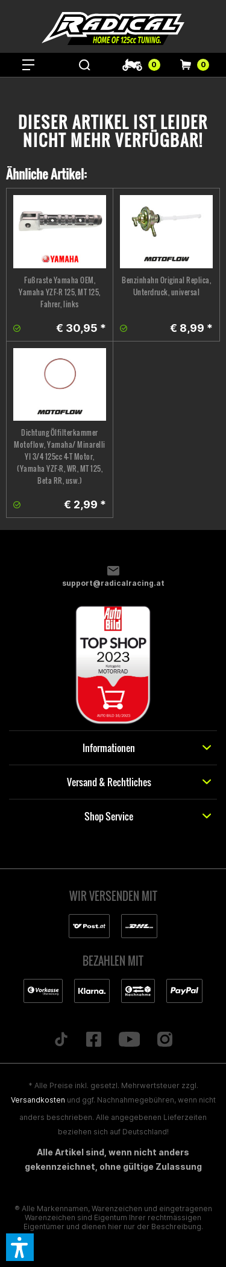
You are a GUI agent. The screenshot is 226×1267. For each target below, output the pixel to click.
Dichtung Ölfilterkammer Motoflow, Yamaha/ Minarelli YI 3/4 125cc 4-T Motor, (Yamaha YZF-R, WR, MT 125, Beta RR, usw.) (59, 456)
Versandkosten (38, 1099)
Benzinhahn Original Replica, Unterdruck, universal (166, 286)
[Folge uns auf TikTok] (61, 1040)
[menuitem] (28, 65)
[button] (20, 1247)
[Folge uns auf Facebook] (93, 1040)
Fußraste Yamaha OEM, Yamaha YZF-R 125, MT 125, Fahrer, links (60, 292)
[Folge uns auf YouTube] (129, 1040)
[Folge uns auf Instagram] (165, 1040)
